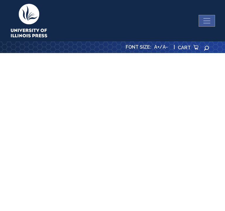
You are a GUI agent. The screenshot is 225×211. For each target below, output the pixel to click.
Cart (188, 47)
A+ (156, 47)
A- (165, 47)
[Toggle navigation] (207, 21)
